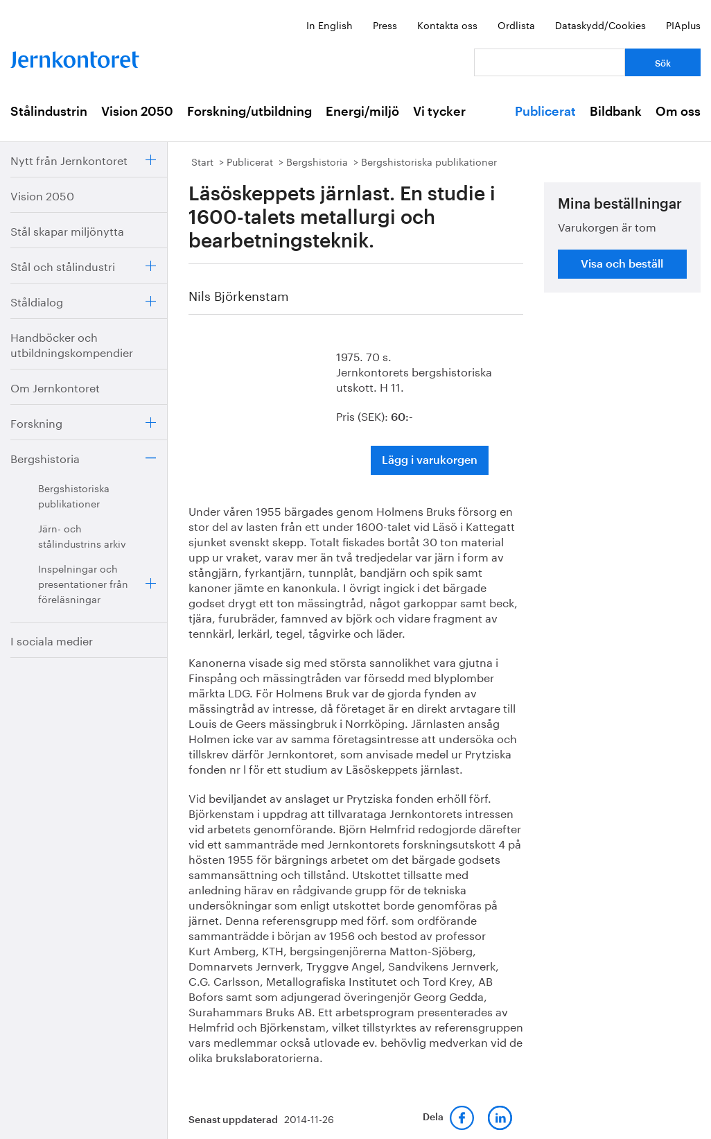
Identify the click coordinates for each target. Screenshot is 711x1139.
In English (329, 24)
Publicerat (545, 111)
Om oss (678, 111)
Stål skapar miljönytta (67, 229)
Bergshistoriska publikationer (73, 495)
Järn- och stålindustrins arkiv (82, 535)
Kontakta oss (447, 24)
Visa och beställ (622, 264)
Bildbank (616, 111)
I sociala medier (51, 639)
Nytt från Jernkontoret (69, 159)
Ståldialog (36, 300)
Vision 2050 (137, 111)
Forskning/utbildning (249, 111)
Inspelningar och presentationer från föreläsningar (83, 583)
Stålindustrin (48, 111)
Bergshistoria (45, 457)
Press (385, 24)
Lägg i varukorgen (429, 460)
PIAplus (683, 24)
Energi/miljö (362, 111)
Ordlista (516, 24)
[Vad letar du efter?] (549, 62)
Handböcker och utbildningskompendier (71, 343)
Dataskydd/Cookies (600, 24)
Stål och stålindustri (62, 265)
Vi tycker (439, 111)
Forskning (36, 422)
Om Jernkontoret (55, 386)
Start (202, 160)
